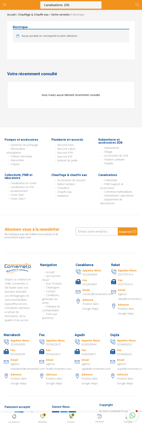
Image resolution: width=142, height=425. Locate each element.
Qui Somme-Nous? (51, 278)
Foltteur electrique (21, 156)
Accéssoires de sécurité (71, 180)
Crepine (15, 164)
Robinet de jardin (67, 160)
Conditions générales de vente (50, 298)
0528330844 (89, 344)
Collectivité (110, 180)
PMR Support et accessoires (111, 186)
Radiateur (63, 195)
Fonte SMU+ (18, 198)
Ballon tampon (66, 184)
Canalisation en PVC (22, 187)
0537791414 (125, 274)
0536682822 (124, 344)
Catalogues (53, 287)
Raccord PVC (65, 156)
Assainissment (19, 191)
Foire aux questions (49, 316)
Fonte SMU (17, 195)
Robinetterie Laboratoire (119, 195)
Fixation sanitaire (114, 159)
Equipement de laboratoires (111, 201)
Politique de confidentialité (51, 308)
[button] (71, 419)
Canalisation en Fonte (24, 183)
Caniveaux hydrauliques (118, 191)
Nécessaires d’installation (15, 150)
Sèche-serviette (60, 14)
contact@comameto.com (97, 294)
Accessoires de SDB (116, 155)
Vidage (108, 151)
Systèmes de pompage (24, 145)
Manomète (17, 160)
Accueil (11, 14)
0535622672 (53, 344)
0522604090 (89, 274)
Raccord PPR (65, 152)
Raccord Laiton (66, 148)
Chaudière (63, 188)
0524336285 (18, 344)
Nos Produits (54, 283)
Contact (50, 291)
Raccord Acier (65, 145)
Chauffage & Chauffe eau (33, 14)
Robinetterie (111, 148)
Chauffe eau (64, 192)
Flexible (108, 163)
